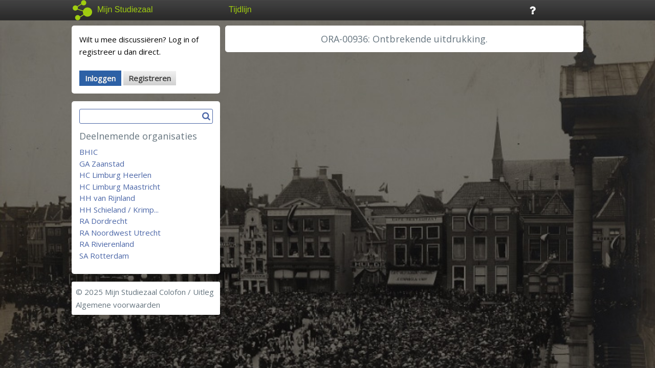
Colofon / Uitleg (186, 292)
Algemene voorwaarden (118, 305)
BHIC (88, 152)
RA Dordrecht (103, 221)
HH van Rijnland (107, 198)
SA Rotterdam (104, 255)
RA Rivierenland (106, 244)
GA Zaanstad (101, 163)
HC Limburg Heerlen (115, 175)
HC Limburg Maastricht (119, 186)
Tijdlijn (240, 9)
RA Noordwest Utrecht (120, 232)
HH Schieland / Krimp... (119, 209)
